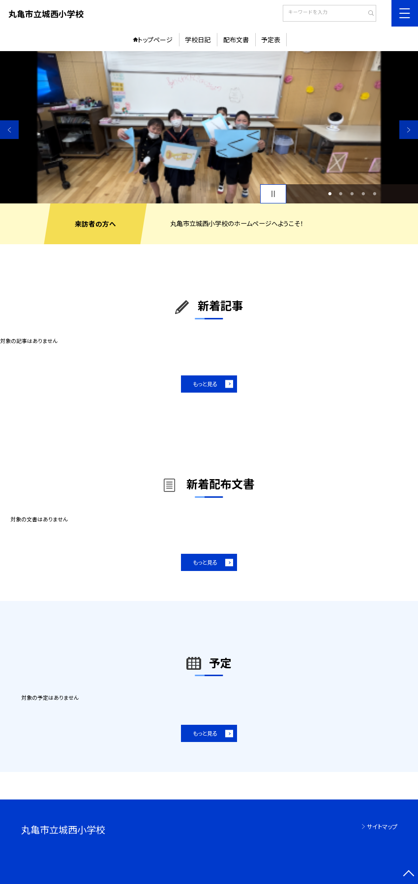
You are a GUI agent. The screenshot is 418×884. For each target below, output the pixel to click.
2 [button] (341, 194)
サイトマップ (382, 826)
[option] (209, 127)
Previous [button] (9, 129)
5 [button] (374, 194)
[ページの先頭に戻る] (408, 874)
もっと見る (205, 384)
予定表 (270, 39)
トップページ (155, 39)
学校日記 (197, 39)
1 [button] (329, 194)
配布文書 (236, 39)
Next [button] (408, 129)
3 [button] (352, 194)
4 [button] (363, 194)
